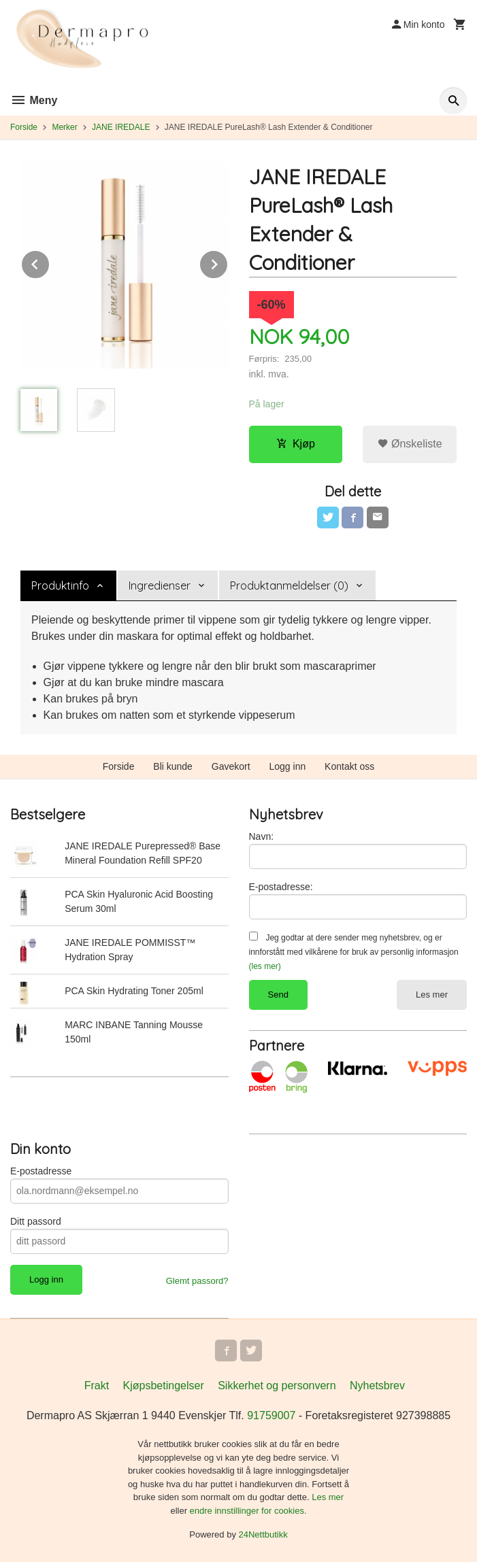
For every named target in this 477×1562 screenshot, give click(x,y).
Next (228, 262)
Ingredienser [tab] (160, 585)
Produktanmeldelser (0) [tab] (289, 585)
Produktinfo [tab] (60, 585)
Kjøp (295, 443)
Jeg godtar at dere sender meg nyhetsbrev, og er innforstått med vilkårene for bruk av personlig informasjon (354, 952)
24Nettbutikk (263, 1534)
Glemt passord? (197, 1281)
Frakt (96, 1385)
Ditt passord (35, 1221)
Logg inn (287, 766)
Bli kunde (173, 766)
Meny (33, 100)
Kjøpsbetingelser (163, 1385)
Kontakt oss (349, 766)
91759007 (271, 1415)
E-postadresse (40, 1171)
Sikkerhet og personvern (276, 1385)
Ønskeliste (410, 443)
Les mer (432, 994)
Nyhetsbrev (377, 1385)
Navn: (261, 836)
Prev (49, 262)
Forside (23, 127)
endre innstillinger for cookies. (248, 1511)
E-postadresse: (281, 886)
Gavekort (231, 766)
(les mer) (265, 966)
